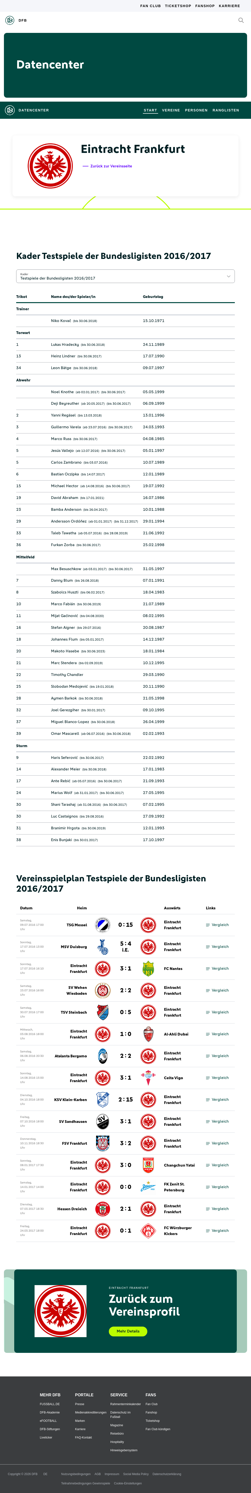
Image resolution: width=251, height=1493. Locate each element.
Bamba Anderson (66, 509)
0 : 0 (125, 1187)
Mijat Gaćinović (64, 616)
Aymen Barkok (64, 698)
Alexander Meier (65, 769)
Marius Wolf (61, 793)
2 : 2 (125, 991)
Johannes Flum (64, 639)
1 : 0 (125, 1034)
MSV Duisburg (74, 947)
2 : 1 (125, 1209)
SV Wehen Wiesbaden (76, 990)
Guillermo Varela (66, 427)
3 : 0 (125, 1165)
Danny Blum (62, 580)
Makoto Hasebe (65, 651)
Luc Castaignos (64, 816)
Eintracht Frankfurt (172, 925)
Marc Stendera (64, 663)
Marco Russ (61, 439)
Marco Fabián (63, 604)
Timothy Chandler (67, 675)
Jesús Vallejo (62, 451)
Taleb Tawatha (63, 533)
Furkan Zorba (63, 545)
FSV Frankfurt (74, 1143)
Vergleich (217, 925)
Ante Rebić (60, 781)
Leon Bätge (61, 368)
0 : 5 (125, 1012)
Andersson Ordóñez (69, 521)
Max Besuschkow (66, 569)
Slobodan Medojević (69, 686)
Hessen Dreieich (72, 1209)
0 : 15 (125, 925)
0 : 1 (125, 1231)
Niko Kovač (61, 321)
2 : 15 (125, 1100)
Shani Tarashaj (63, 805)
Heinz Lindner (63, 356)
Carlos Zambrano (66, 462)
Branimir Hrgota (65, 828)
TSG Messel (77, 925)
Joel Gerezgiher (65, 710)
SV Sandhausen (73, 1122)
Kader (24, 274)
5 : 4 (125, 947)
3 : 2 (125, 1143)
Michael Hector (64, 486)
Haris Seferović (64, 758)
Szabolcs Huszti (64, 592)
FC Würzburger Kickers (178, 1231)
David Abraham (64, 498)
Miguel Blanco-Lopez (70, 722)
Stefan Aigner (63, 628)
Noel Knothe (62, 392)
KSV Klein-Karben (70, 1100)
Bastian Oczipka (65, 474)
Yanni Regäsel (63, 415)
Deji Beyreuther (65, 403)
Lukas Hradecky (65, 345)
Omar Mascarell (65, 734)
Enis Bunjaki (61, 840)
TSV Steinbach (74, 1012)
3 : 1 (125, 969)
